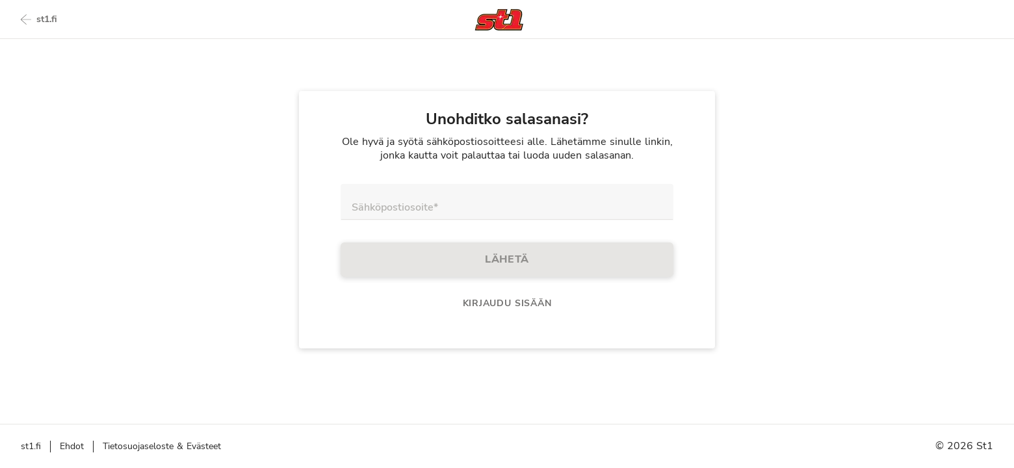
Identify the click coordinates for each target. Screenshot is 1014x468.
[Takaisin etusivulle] (499, 19)
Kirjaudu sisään (507, 303)
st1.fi (39, 19)
